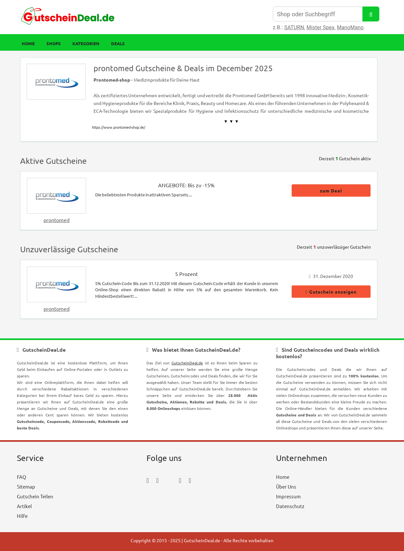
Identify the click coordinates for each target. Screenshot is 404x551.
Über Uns (286, 486)
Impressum (288, 496)
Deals (118, 43)
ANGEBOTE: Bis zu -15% (186, 185)
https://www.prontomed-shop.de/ (118, 127)
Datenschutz (290, 506)
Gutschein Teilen (35, 496)
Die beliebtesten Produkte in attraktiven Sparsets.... (143, 194)
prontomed (56, 219)
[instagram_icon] (157, 480)
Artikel (24, 506)
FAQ (21, 477)
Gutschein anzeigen (331, 292)
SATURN (294, 27)
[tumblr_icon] (190, 480)
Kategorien (85, 43)
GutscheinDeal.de (187, 362)
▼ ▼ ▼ (231, 121)
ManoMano (350, 27)
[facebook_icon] (147, 480)
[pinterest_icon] (180, 480)
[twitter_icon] (168, 480)
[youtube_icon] (165, 498)
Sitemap (26, 486)
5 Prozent (186, 273)
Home (28, 43)
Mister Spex (321, 27)
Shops (53, 43)
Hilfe (22, 516)
